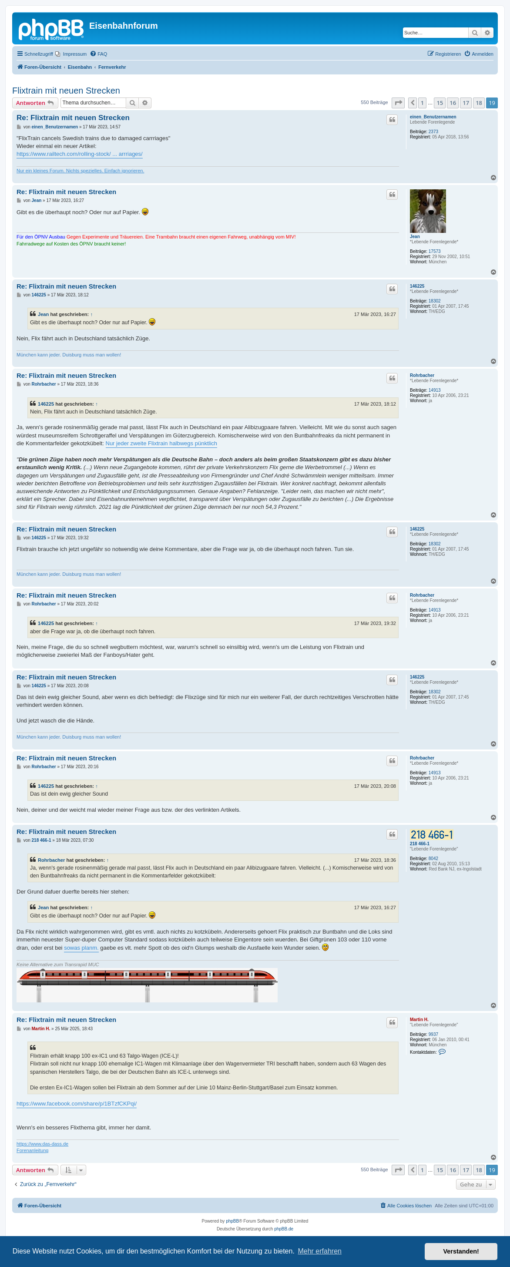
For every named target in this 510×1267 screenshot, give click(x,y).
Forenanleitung (32, 1150)
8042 (433, 858)
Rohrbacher (422, 375)
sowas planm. (81, 947)
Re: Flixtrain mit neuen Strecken (73, 118)
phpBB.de (283, 1229)
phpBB (232, 1221)
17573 (435, 251)
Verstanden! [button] (461, 1251)
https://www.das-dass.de (42, 1143)
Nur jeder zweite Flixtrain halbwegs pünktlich (162, 443)
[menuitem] (71, 54)
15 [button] (439, 103)
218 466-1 (419, 843)
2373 (433, 131)
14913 (435, 390)
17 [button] (466, 103)
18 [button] (479, 103)
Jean (415, 236)
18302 (435, 301)
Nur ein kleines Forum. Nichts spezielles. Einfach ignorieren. (80, 170)
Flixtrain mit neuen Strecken (66, 90)
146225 (417, 286)
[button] (398, 102)
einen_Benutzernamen (433, 116)
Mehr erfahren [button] (320, 1251)
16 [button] (453, 103)
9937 (433, 1034)
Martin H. (419, 1019)
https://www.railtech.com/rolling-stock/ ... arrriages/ (80, 154)
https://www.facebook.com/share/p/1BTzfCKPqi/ (77, 1103)
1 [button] (422, 103)
